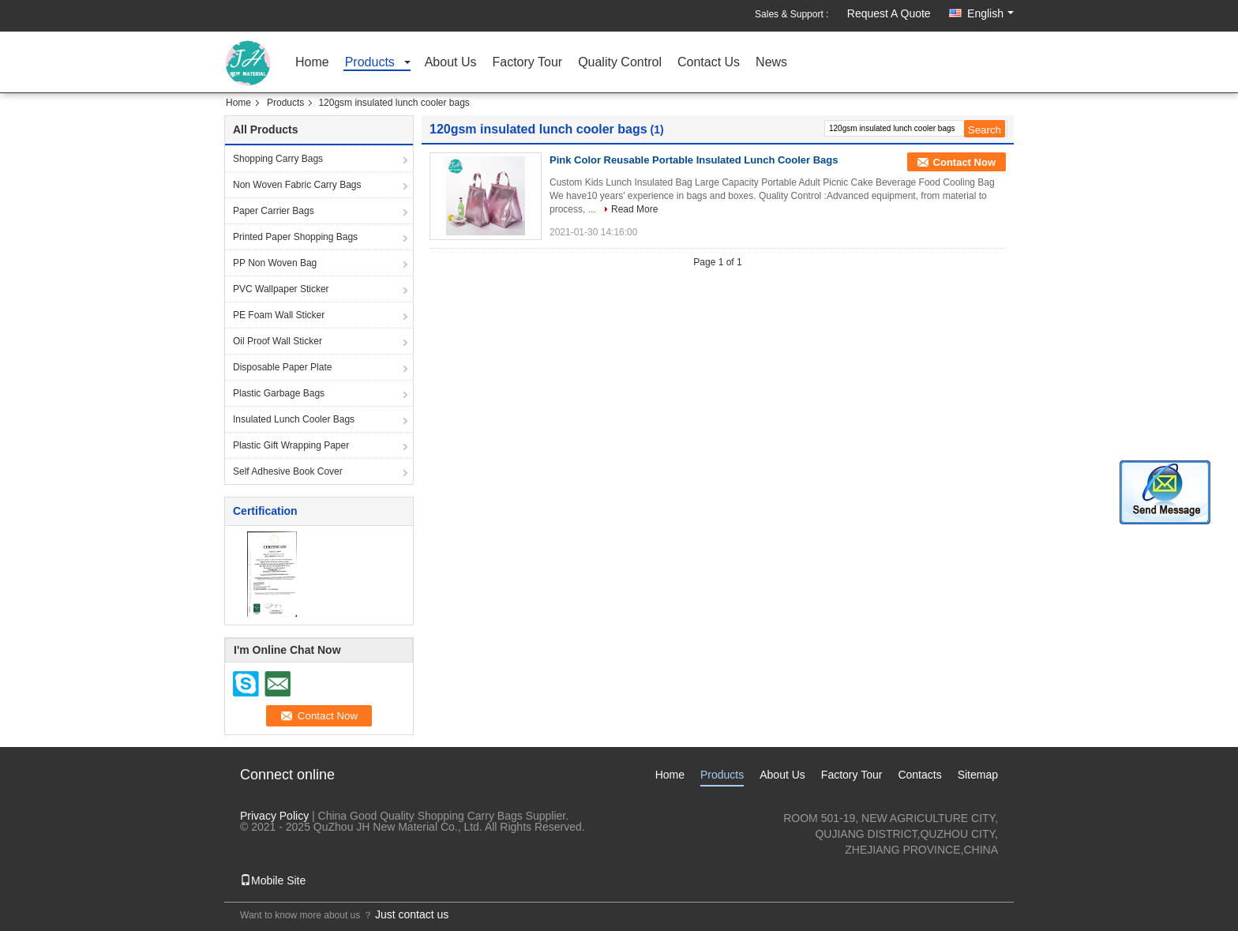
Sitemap (978, 774)
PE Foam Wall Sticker (279, 315)
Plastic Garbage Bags (279, 393)
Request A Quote (889, 13)
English (990, 13)
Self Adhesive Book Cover (288, 471)
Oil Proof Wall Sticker (277, 341)
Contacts (919, 774)
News (771, 63)
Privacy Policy (274, 815)
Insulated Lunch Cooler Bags (294, 419)
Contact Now (964, 162)
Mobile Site (273, 880)
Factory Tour (528, 63)
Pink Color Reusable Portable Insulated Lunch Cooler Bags (694, 160)
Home (312, 63)
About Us (451, 63)
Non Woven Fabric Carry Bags (297, 184)
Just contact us (411, 914)
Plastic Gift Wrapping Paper (291, 445)
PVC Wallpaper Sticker (281, 289)
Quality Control (620, 63)
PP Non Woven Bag (275, 262)
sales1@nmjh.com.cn (945, 865)
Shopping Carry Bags (278, 158)
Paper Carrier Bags (273, 210)
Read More (634, 209)
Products (370, 63)
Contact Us (708, 63)
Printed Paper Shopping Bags (295, 236)
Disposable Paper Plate (282, 367)
